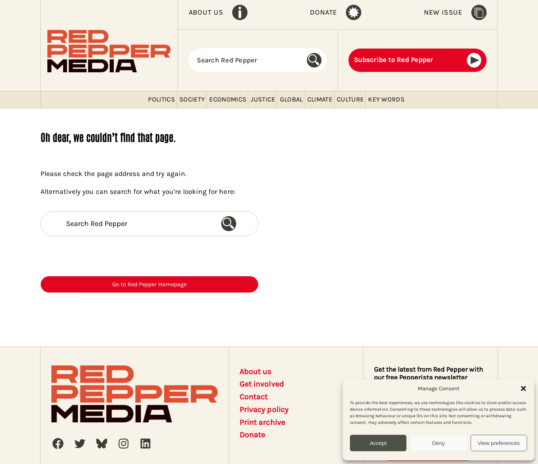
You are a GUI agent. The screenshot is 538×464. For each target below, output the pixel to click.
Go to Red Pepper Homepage (149, 284)
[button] (523, 388)
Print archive (262, 422)
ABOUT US (206, 12)
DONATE (323, 12)
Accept (378, 443)
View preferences (499, 443)
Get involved (261, 383)
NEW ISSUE (443, 12)
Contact (253, 396)
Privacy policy (263, 409)
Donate (252, 434)
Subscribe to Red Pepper (393, 60)
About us (255, 371)
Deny (438, 443)
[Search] (317, 60)
